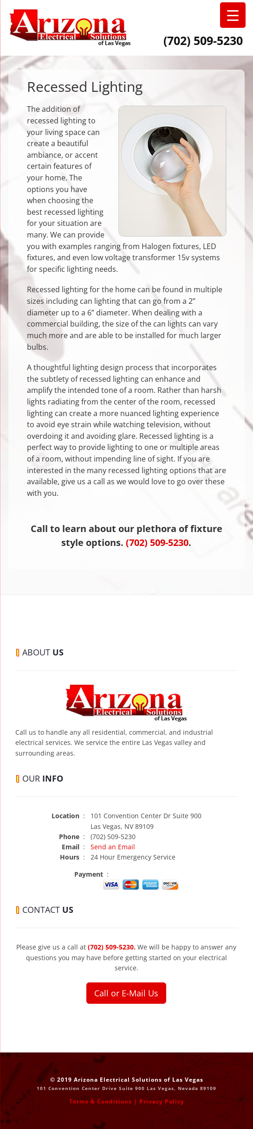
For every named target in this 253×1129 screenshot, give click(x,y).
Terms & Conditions (100, 1101)
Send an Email (113, 846)
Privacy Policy (161, 1101)
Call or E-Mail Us (126, 993)
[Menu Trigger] (233, 15)
